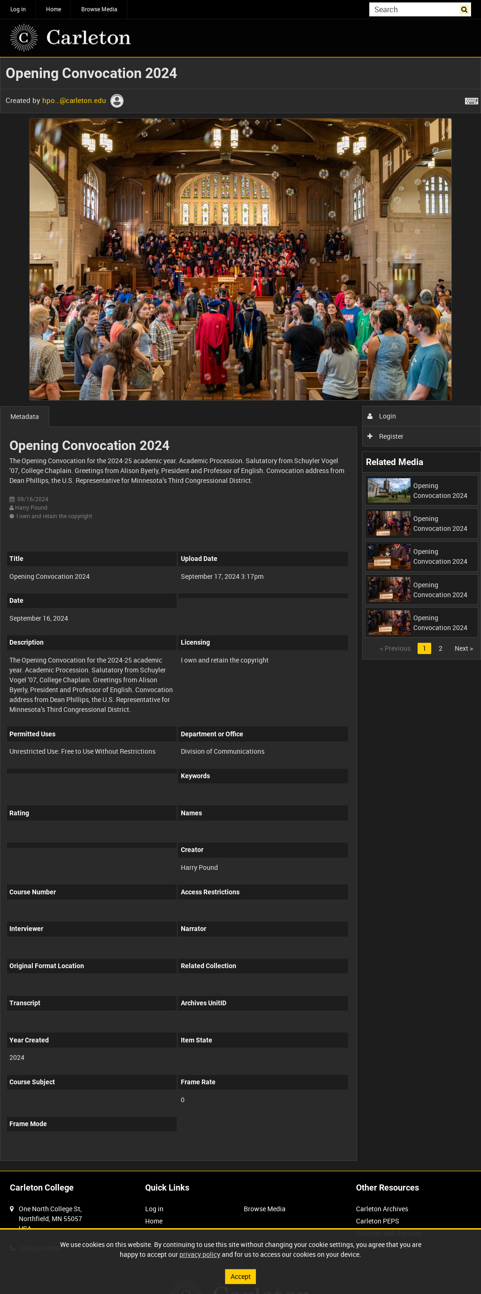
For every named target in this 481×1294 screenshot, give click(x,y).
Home (53, 9)
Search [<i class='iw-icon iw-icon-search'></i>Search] (466, 8)
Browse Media (99, 9)
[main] (240, 614)
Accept (241, 1276)
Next (464, 648)
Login (381, 415)
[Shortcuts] (471, 99)
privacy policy (199, 1254)
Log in (18, 9)
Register (385, 436)
